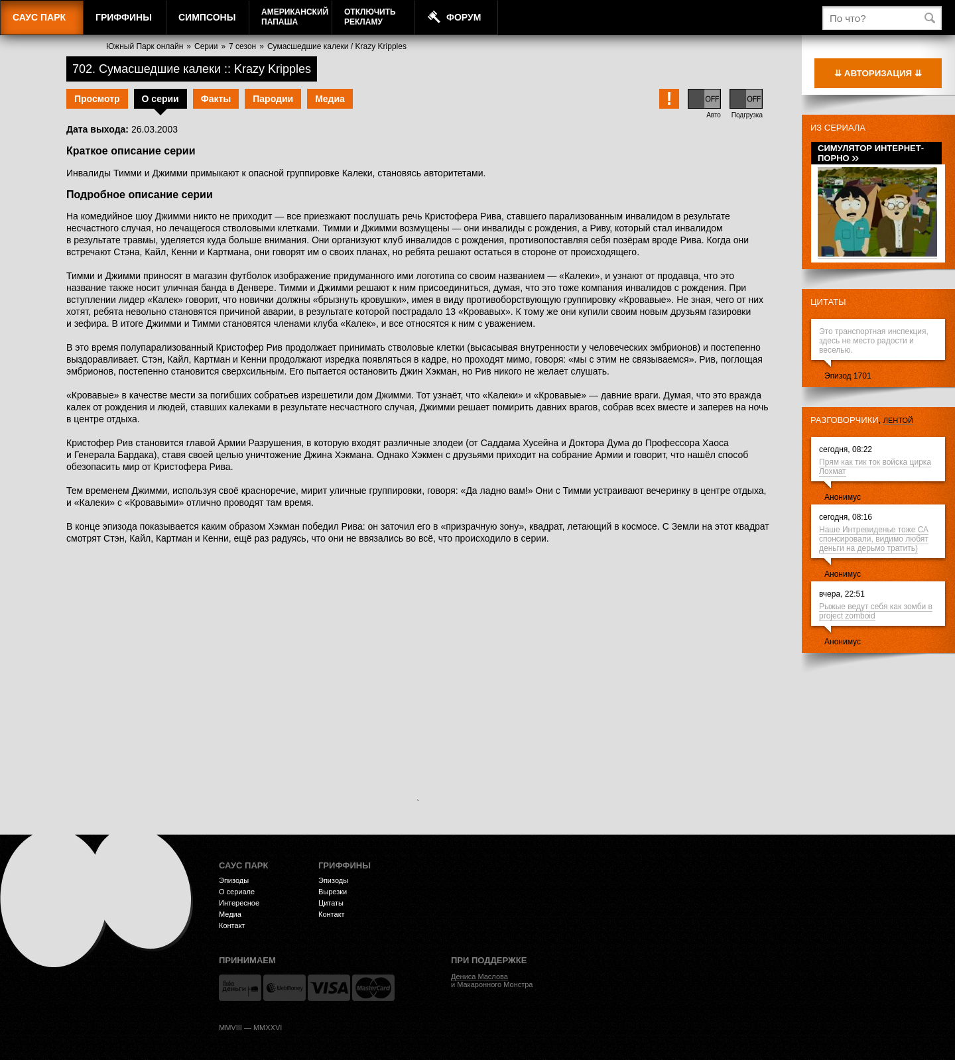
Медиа (330, 98)
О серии (160, 98)
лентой (898, 420)
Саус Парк (39, 17)
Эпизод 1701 (847, 376)
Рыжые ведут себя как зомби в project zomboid (875, 611)
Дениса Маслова (479, 976)
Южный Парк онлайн (144, 46)
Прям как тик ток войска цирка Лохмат (875, 466)
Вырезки (332, 892)
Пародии (273, 98)
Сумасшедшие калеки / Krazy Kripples (337, 46)
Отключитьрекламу (370, 17)
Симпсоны (206, 17)
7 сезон (242, 46)
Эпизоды (234, 880)
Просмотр (97, 98)
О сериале (237, 892)
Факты (216, 98)
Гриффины (124, 17)
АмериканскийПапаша (294, 17)
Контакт (232, 925)
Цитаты (828, 302)
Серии (206, 46)
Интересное (239, 903)
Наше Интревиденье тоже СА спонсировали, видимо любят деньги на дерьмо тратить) (873, 539)
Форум (463, 17)
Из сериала (837, 128)
